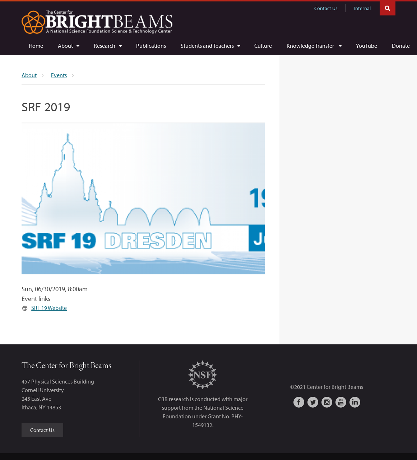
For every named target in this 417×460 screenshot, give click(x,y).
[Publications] (151, 45)
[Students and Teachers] (210, 45)
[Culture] (263, 45)
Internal (362, 8)
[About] (68, 45)
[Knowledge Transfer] (313, 45)
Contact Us (326, 8)
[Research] (108, 45)
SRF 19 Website (49, 307)
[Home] (36, 45)
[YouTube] (366, 45)
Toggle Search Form (387, 7)
